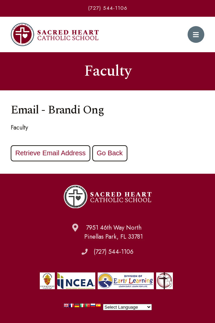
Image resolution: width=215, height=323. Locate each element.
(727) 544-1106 (107, 8)
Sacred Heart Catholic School (55, 34)
